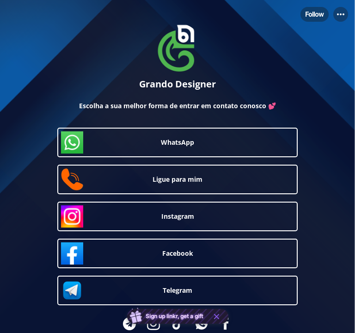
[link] (177, 142)
